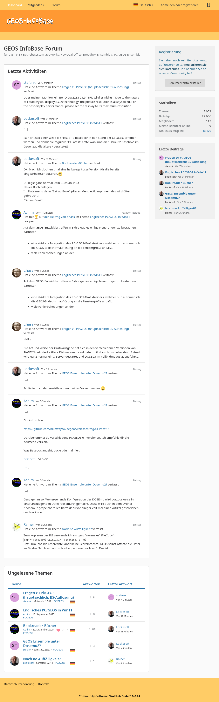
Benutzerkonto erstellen (185, 83)
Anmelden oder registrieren (180, 5)
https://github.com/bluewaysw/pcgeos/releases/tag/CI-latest (65, 429)
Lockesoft (31, 118)
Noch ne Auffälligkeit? (77, 529)
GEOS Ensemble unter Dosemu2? (84, 373)
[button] (144, 5)
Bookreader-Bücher (75, 163)
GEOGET (29, 459)
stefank (30, 82)
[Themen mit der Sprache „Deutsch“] (72, 602)
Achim (29, 212)
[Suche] (208, 5)
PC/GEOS (59, 601)
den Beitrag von (59, 217)
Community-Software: (109, 696)
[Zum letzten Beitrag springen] (111, 597)
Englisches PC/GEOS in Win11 (82, 123)
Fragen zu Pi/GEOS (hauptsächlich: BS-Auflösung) (95, 87)
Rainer (29, 524)
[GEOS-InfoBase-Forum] (109, 21)
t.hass (28, 270)
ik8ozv (206, 131)
